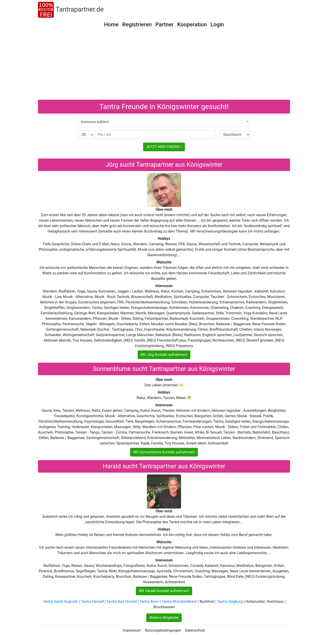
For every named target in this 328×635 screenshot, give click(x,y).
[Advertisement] (164, 65)
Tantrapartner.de (80, 9)
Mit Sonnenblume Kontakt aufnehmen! (164, 452)
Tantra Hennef (92, 601)
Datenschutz (195, 630)
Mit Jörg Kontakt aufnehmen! (164, 354)
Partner (164, 24)
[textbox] (164, 122)
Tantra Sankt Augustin (60, 601)
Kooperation (192, 24)
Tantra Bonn (149, 601)
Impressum (132, 630)
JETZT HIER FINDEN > (164, 147)
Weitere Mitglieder (164, 617)
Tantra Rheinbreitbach (179, 601)
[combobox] (164, 122)
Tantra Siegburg (230, 601)
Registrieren (137, 24)
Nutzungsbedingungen (163, 630)
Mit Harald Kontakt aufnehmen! (164, 591)
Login (217, 24)
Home (111, 24)
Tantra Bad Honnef (122, 601)
